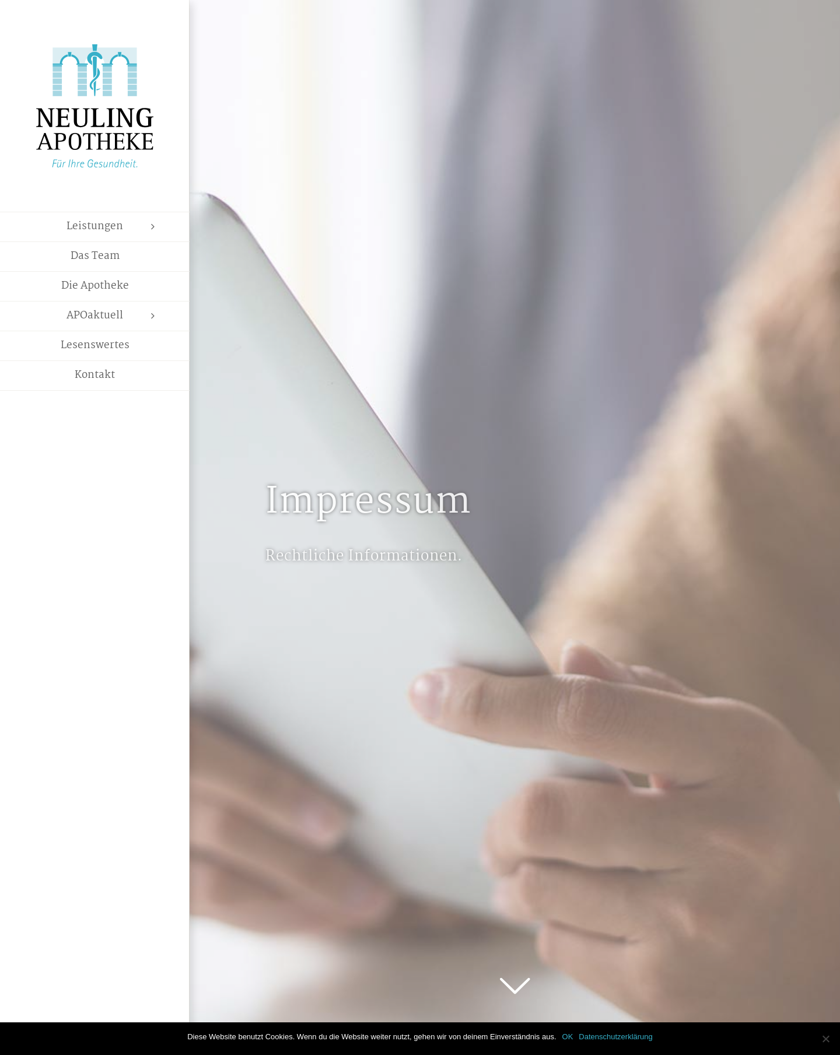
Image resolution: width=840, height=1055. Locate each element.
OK (567, 1036)
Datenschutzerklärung (615, 1036)
